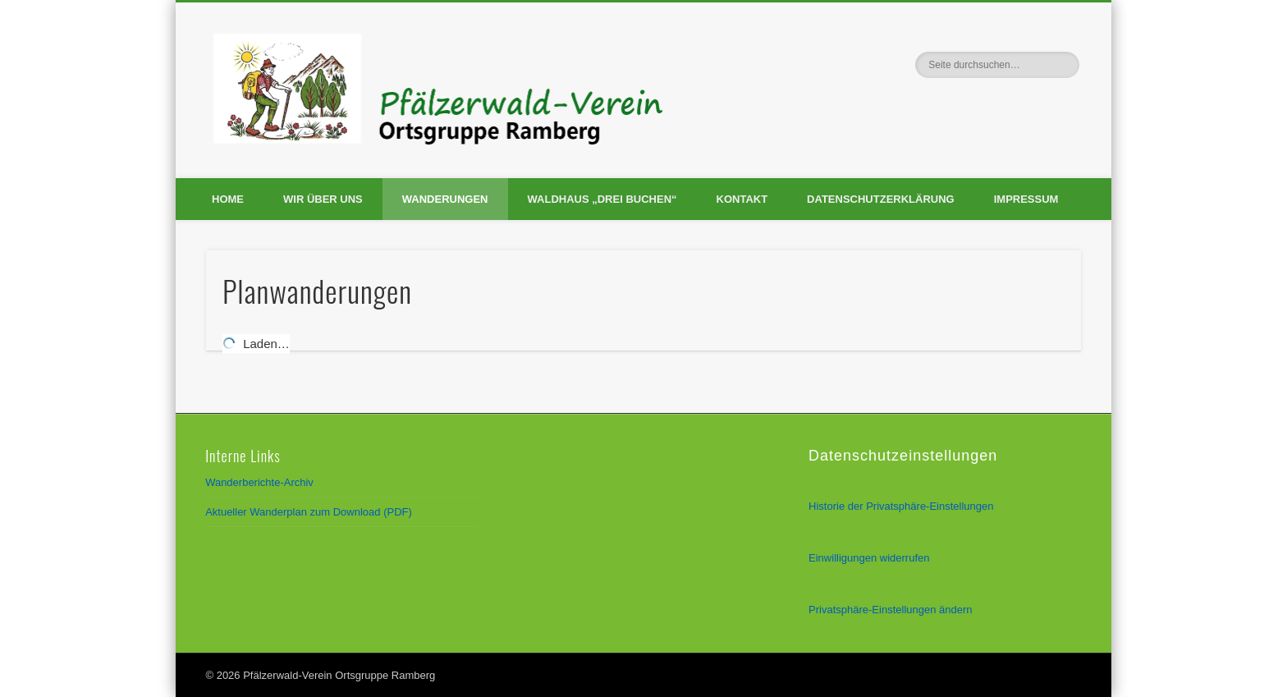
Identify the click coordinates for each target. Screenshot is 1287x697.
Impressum (1026, 199)
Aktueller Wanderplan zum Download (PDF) (308, 512)
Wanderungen (445, 199)
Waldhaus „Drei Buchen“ (602, 199)
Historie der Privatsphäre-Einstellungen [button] (900, 506)
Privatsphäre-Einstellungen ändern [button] (890, 609)
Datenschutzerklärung (881, 199)
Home (228, 199)
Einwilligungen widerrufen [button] (868, 558)
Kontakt (742, 199)
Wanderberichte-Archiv (259, 482)
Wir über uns (323, 199)
